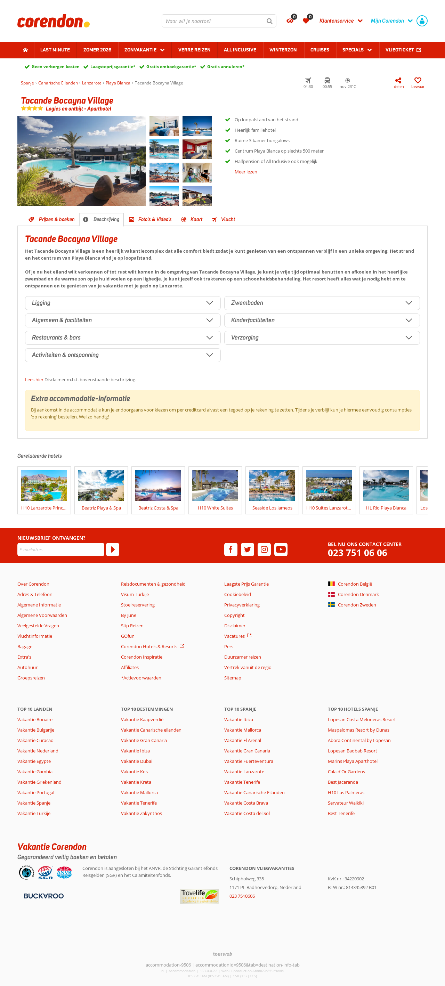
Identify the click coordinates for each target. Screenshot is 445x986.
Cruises (319, 50)
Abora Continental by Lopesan (359, 740)
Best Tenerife (341, 813)
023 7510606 (242, 896)
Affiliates (130, 667)
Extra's (24, 657)
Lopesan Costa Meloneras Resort (362, 719)
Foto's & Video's (155, 219)
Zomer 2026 (97, 50)
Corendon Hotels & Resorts (149, 646)
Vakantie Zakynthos (141, 813)
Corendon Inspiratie (141, 657)
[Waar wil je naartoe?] (219, 20)
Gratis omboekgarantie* (171, 67)
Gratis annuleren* (226, 67)
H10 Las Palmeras (346, 792)
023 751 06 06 (357, 552)
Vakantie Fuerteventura (248, 761)
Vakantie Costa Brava (246, 803)
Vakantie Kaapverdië (142, 719)
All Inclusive (240, 50)
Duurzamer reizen (242, 657)
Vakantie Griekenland (39, 782)
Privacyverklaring (242, 605)
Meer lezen (246, 172)
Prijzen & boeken (57, 219)
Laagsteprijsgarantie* (113, 67)
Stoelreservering (138, 605)
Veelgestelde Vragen (38, 625)
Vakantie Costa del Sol (247, 813)
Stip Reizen (132, 625)
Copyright (234, 615)
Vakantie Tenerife (139, 803)
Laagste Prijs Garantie (246, 584)
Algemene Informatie (39, 605)
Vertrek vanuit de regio (248, 667)
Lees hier (34, 379)
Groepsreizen (31, 678)
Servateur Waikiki (346, 803)
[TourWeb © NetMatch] (222, 954)
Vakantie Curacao (35, 740)
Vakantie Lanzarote (244, 771)
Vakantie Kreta (136, 782)
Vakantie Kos (134, 771)
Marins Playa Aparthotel (353, 761)
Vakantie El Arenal (242, 740)
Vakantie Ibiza (135, 751)
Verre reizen (194, 50)
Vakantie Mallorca (139, 792)
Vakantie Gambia (34, 771)
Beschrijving (107, 219)
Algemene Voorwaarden (42, 615)
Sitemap (232, 678)
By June (128, 615)
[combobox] (219, 20)
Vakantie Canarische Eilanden (254, 792)
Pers (228, 646)
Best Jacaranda (343, 782)
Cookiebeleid (237, 594)
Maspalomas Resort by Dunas (358, 730)
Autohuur (27, 667)
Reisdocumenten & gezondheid (153, 584)
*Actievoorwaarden (141, 678)
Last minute (55, 50)
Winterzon (283, 50)
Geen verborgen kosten (56, 67)
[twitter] (247, 549)
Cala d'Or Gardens (346, 771)
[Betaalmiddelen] (43, 895)
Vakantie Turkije (33, 813)
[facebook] (230, 549)
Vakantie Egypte (34, 761)
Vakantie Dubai (136, 761)
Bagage (24, 646)
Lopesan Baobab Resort (352, 751)
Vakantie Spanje (33, 803)
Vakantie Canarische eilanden (151, 730)
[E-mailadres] (60, 549)
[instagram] (264, 549)
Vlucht (228, 219)
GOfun (128, 636)
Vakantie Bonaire (34, 719)
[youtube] (281, 549)
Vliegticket (400, 50)
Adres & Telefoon (34, 594)
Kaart (196, 219)
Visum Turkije (135, 594)
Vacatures (234, 636)
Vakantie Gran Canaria (144, 740)
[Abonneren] (112, 549)
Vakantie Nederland (37, 751)
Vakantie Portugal (35, 792)
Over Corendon (33, 584)
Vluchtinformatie (34, 636)
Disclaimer (234, 625)
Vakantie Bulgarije (35, 730)
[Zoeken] (269, 20)
